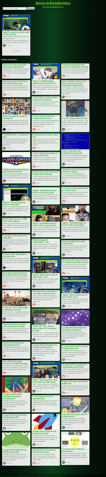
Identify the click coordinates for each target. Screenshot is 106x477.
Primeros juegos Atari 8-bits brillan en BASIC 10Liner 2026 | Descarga (15, 82)
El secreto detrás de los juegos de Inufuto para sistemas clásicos (75, 189)
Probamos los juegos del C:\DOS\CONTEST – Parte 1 (41, 241)
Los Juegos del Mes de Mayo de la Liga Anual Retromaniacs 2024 (44, 432)
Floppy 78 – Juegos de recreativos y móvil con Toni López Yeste (16, 33)
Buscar (31, 8)
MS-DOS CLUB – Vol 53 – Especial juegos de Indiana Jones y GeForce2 (15, 308)
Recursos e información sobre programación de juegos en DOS (72, 152)
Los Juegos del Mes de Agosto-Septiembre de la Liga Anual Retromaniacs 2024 (12, 396)
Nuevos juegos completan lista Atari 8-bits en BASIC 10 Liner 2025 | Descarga (15, 274)
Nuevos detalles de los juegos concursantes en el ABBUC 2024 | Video (15, 362)
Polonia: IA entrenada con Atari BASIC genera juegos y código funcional (15, 66)
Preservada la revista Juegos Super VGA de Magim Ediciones (74, 415)
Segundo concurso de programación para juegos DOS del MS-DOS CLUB (16, 170)
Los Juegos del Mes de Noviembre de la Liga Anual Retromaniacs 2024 (44, 346)
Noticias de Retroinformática (53, 3)
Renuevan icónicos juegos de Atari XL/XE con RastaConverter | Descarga (45, 173)
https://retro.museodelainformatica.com (53, 7)
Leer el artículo (16, 51)
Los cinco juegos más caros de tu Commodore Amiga (42, 397)
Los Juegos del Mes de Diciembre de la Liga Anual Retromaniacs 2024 (74, 328)
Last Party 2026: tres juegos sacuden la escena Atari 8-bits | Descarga (45, 98)
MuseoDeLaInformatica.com (58, 476)
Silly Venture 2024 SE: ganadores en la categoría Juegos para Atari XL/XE (74, 366)
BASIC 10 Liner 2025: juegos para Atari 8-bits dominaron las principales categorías (75, 261)
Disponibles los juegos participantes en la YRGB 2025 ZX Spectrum (75, 170)
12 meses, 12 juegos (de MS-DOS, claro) (74, 118)
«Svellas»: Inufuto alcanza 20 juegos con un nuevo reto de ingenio (45, 154)
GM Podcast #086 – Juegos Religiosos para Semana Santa (15, 255)
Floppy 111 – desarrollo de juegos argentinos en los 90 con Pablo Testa (44, 82)
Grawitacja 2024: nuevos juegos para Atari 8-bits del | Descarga (44, 451)
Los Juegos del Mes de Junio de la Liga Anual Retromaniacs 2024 (15, 416)
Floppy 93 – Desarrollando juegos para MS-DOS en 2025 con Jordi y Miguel (74, 224)
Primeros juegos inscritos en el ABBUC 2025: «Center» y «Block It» (15, 220)
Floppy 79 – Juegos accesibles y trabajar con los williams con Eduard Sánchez (45, 381)
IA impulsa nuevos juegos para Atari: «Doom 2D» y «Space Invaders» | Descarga (75, 66)
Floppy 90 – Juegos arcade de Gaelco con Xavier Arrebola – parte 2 (45, 276)
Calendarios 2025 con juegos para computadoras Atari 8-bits (13, 344)
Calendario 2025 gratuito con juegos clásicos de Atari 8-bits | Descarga (14, 325)
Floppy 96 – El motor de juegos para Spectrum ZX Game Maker (14, 203)
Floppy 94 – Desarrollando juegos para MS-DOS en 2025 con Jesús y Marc (44, 191)
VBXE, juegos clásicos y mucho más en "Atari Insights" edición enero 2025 (44, 292)
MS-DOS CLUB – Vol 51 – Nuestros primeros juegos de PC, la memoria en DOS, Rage (44, 328)
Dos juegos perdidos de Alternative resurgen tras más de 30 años (43, 117)
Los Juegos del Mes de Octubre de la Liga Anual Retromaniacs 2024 (75, 347)
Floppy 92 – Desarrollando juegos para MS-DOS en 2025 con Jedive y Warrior (44, 224)
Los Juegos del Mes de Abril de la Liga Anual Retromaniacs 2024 (14, 451)
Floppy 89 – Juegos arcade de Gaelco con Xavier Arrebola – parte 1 (74, 296)
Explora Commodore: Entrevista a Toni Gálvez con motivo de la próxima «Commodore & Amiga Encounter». (74, 83)
